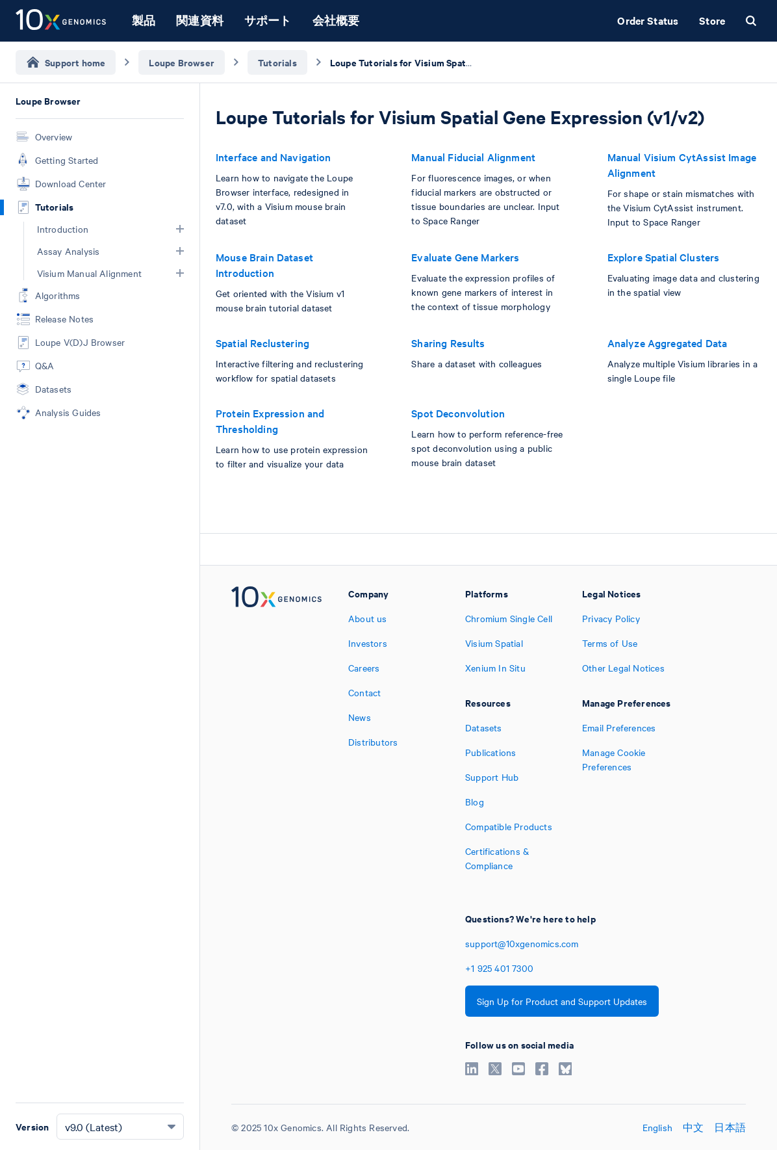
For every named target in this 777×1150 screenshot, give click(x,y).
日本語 (730, 1127)
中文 (693, 1127)
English (657, 1127)
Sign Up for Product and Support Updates (562, 1001)
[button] (180, 229)
